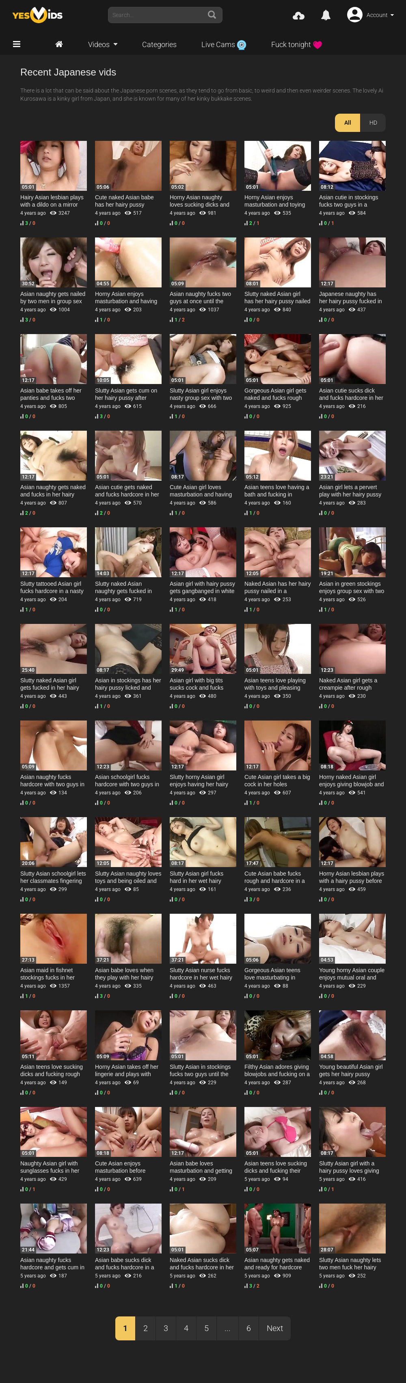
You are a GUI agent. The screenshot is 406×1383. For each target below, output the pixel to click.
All (347, 122)
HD (373, 122)
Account (377, 15)
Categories (159, 44)
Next (275, 1328)
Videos (99, 44)
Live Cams (223, 44)
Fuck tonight (296, 44)
